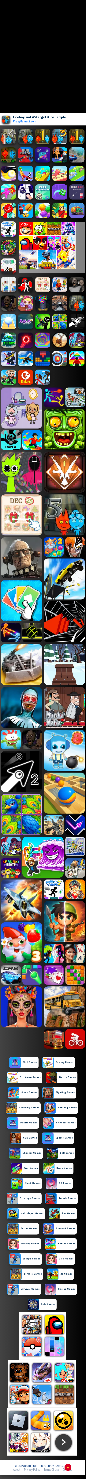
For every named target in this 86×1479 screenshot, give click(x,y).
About (16, 1469)
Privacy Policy (32, 1469)
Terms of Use (51, 1469)
